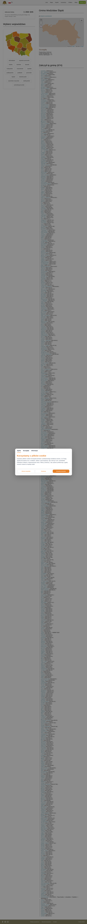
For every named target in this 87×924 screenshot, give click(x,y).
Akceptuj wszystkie (61, 471)
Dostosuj (43, 471)
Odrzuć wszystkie (26, 471)
